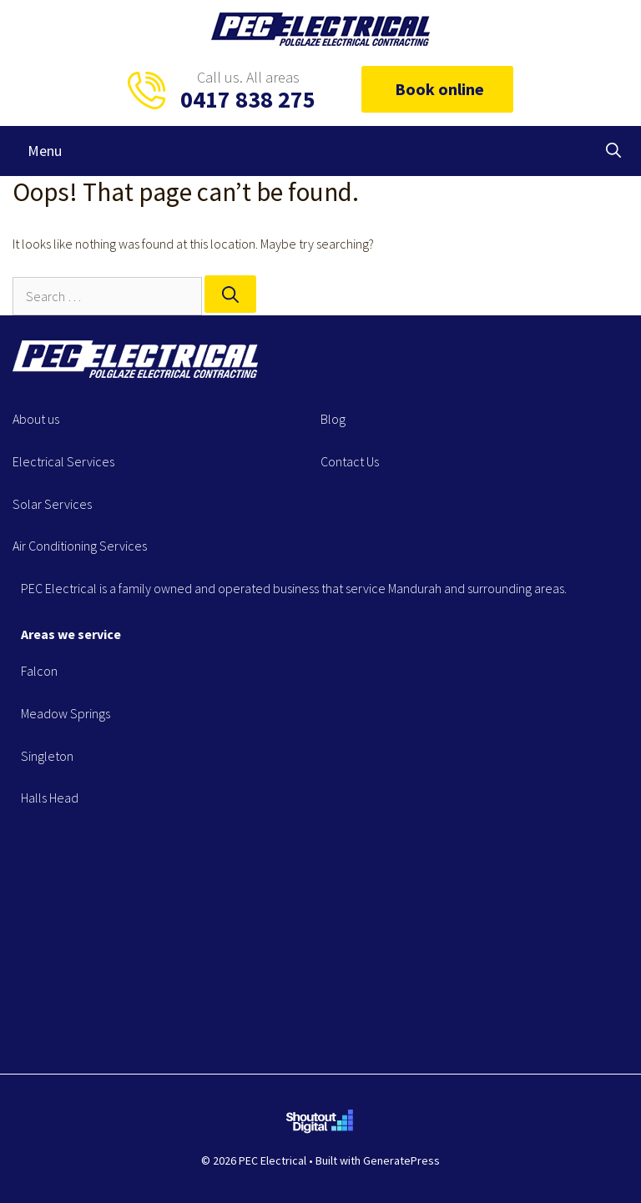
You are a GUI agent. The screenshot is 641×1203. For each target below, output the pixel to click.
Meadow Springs (65, 713)
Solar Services (52, 504)
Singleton (47, 755)
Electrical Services (63, 461)
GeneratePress (401, 1160)
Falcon (39, 670)
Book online (437, 88)
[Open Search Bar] (613, 151)
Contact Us (349, 461)
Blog (333, 418)
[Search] (230, 294)
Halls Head (49, 797)
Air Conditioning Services (80, 545)
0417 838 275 (247, 99)
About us (36, 418)
